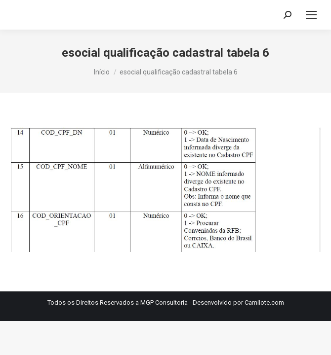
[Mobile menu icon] (311, 15)
